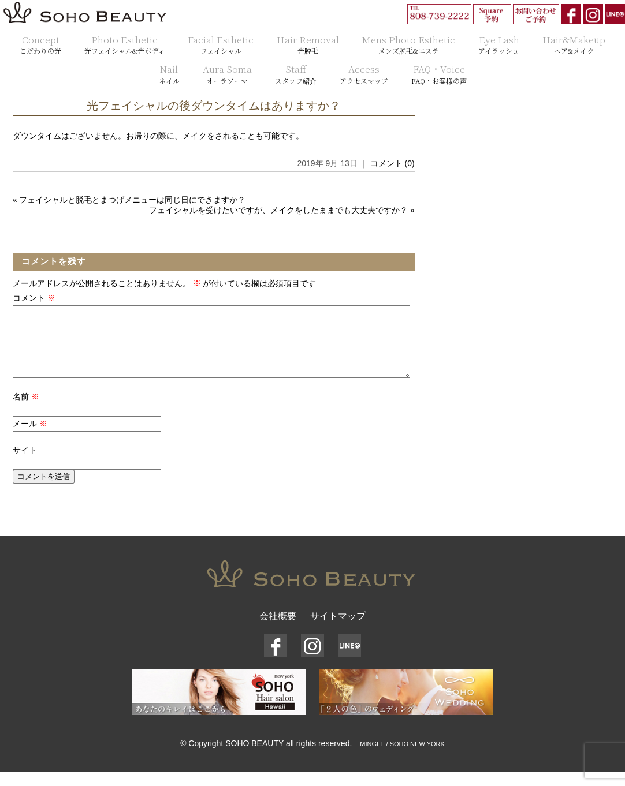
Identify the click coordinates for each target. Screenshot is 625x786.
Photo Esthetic (124, 44)
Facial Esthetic (221, 44)
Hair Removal (308, 44)
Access (364, 73)
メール (30, 437)
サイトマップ (338, 630)
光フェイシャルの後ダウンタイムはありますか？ (214, 105)
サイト (25, 464)
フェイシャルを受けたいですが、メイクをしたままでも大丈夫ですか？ (278, 210)
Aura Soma (227, 73)
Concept (40, 44)
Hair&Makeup (573, 44)
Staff (296, 73)
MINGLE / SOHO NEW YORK (402, 757)
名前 (26, 410)
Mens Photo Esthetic (408, 44)
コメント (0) (392, 163)
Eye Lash (498, 44)
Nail (169, 73)
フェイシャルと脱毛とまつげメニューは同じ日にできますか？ (132, 199)
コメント (34, 297)
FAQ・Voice (439, 73)
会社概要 (277, 630)
